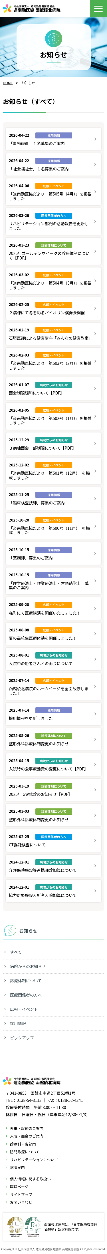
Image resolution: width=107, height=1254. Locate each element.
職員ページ (19, 1186)
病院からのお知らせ (28, 966)
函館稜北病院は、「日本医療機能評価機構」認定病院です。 (52, 1227)
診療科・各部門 (23, 1144)
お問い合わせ (21, 1202)
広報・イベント (24, 1009)
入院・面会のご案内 (26, 1136)
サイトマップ (21, 1194)
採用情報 (18, 1023)
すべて (15, 952)
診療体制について (26, 980)
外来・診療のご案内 (26, 1128)
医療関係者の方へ (26, 995)
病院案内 (17, 1167)
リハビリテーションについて (34, 1159)
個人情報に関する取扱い (30, 1178)
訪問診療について (25, 1151)
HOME (8, 82)
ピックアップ (22, 1037)
